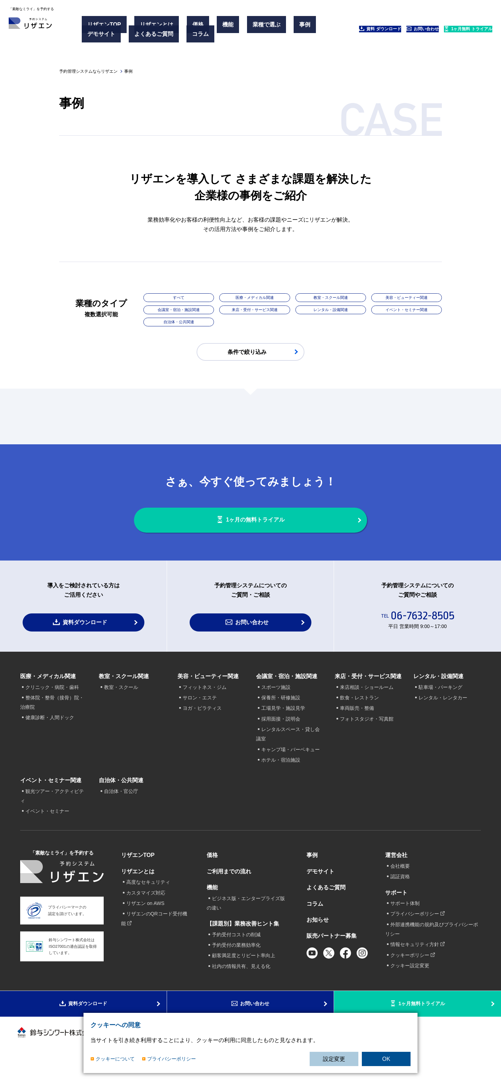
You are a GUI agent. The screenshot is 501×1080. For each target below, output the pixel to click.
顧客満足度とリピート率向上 (243, 970)
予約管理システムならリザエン (88, 71)
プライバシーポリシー (171, 1059)
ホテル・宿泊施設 (280, 775)
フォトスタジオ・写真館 (366, 734)
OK (386, 1059)
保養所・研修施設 (280, 712)
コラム (182, 36)
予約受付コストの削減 (236, 949)
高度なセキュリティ (148, 897)
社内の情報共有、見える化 (241, 981)
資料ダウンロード (85, 637)
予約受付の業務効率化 (236, 960)
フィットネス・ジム (204, 702)
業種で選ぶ (227, 27)
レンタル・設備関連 (330, 311)
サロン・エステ (200, 712)
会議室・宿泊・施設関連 (179, 311)
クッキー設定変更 (409, 980)
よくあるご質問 (146, 36)
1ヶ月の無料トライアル (258, 528)
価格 (179, 27)
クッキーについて (115, 1059)
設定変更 (334, 1059)
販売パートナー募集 (332, 951)
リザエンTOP (107, 27)
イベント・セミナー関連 (406, 311)
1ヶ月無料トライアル (422, 1027)
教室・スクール (121, 702)
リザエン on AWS (145, 918)
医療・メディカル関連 (255, 298)
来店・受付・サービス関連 (255, 311)
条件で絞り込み (247, 354)
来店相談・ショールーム (366, 702)
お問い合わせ (391, 31)
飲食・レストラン (359, 712)
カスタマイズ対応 (145, 908)
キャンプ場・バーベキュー (290, 764)
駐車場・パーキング (440, 702)
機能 (199, 27)
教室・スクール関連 (330, 298)
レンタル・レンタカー (443, 712)
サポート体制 (405, 918)
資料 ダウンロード (332, 31)
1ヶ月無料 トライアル (454, 31)
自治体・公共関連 (179, 323)
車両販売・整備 (357, 723)
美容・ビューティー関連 (406, 298)
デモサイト (104, 36)
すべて (179, 298)
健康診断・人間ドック (49, 732)
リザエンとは (149, 27)
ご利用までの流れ (229, 886)
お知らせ (318, 935)
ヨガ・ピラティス (202, 723)
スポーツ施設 (276, 702)
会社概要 (400, 881)
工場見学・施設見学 (283, 723)
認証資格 (400, 891)
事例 (255, 27)
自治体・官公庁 (121, 806)
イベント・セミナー (47, 826)
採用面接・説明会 (280, 734)
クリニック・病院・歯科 (52, 702)
